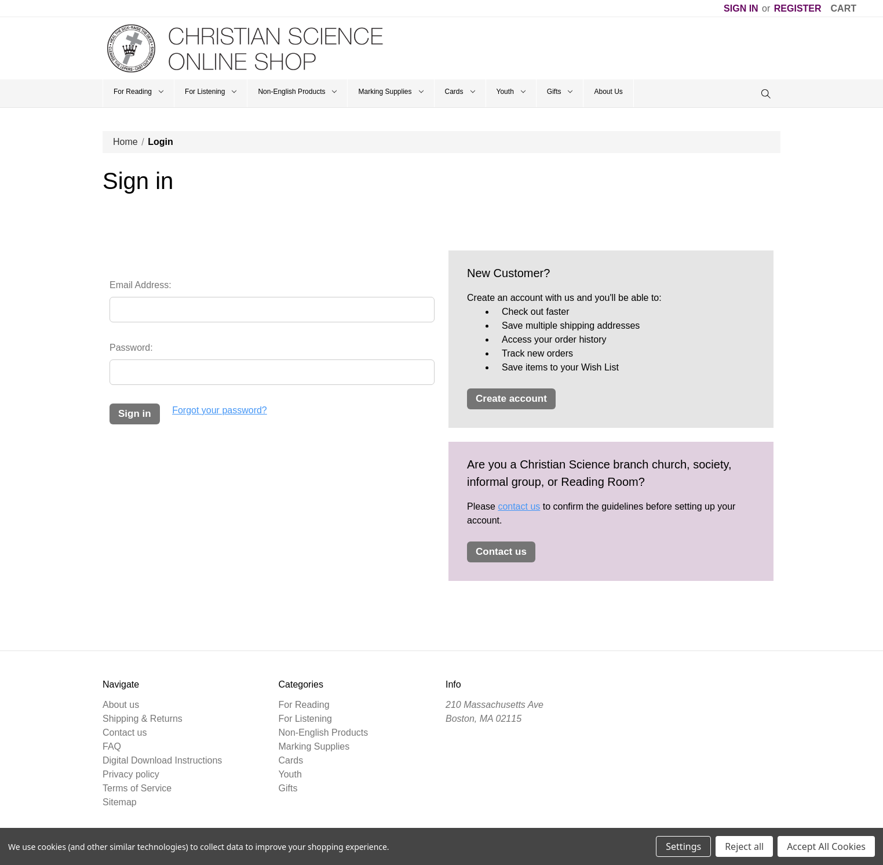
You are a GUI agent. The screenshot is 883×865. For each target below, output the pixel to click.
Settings (683, 846)
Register (798, 8)
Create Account (511, 398)
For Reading (138, 92)
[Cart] (843, 8)
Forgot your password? (219, 410)
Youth (511, 92)
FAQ (112, 746)
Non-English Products (297, 92)
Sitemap (120, 802)
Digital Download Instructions (162, 760)
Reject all (744, 846)
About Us (608, 92)
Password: (131, 347)
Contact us (125, 732)
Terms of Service (137, 788)
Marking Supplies (390, 92)
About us (121, 705)
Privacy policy (131, 774)
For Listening (210, 92)
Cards (460, 92)
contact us (519, 506)
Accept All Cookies (826, 846)
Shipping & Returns (143, 719)
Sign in (741, 8)
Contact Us (501, 551)
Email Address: (141, 285)
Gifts (560, 92)
